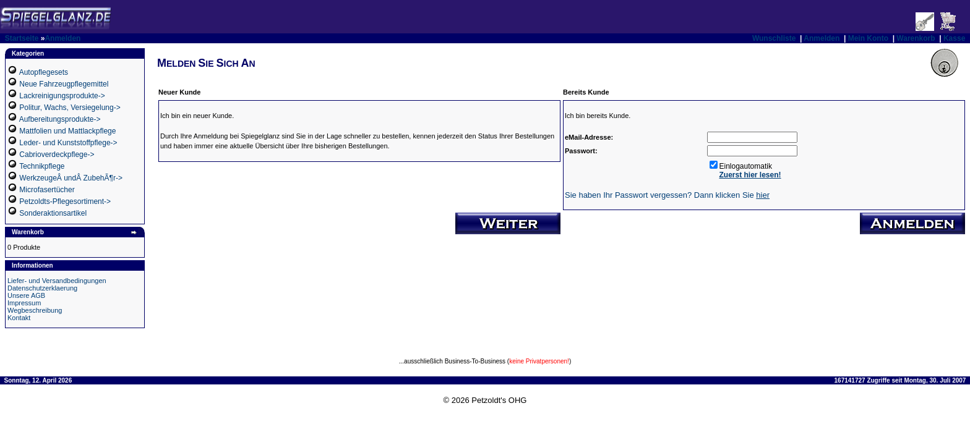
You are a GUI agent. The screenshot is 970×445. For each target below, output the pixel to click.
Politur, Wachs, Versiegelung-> (69, 107)
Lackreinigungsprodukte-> (62, 95)
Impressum (24, 303)
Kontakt (18, 317)
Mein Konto (868, 38)
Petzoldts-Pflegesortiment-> (65, 201)
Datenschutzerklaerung (42, 288)
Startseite (22, 38)
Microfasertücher (46, 189)
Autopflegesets (43, 72)
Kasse (954, 38)
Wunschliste (774, 38)
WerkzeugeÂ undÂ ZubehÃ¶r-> (70, 178)
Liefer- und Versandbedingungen (56, 280)
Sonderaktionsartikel (53, 213)
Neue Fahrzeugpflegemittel (63, 84)
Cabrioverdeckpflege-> (56, 154)
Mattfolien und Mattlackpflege (67, 131)
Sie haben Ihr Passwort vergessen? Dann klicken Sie (667, 195)
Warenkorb (915, 38)
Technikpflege (41, 166)
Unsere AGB (26, 295)
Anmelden (62, 38)
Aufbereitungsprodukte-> (60, 119)
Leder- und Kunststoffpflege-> (68, 142)
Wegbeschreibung (34, 310)
